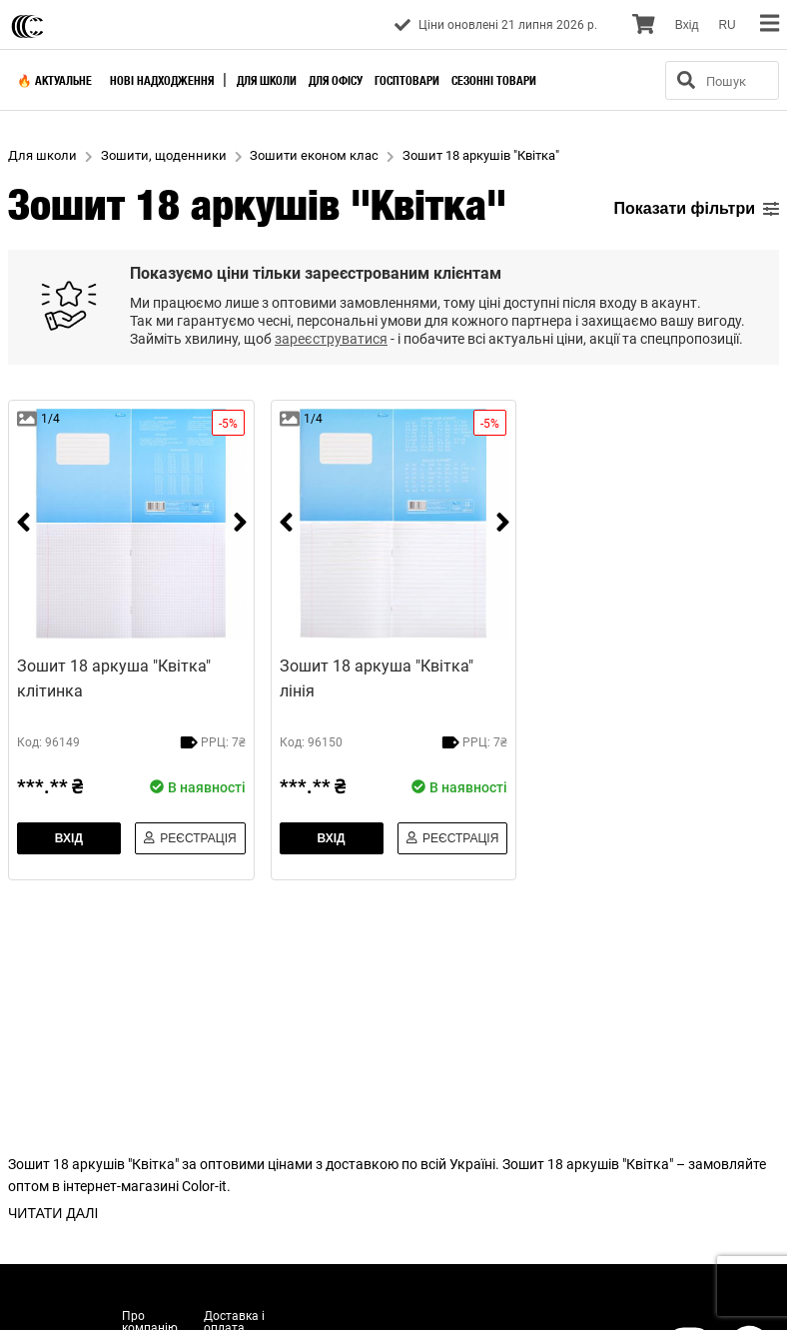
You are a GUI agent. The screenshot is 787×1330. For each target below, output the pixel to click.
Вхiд (687, 25)
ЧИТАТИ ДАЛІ (53, 1213)
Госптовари (407, 80)
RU (726, 25)
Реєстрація (190, 838)
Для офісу (336, 80)
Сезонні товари (493, 80)
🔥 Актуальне (54, 80)
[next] (240, 523)
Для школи (267, 80)
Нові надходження (162, 80)
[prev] (23, 523)
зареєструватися (331, 339)
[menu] (769, 24)
